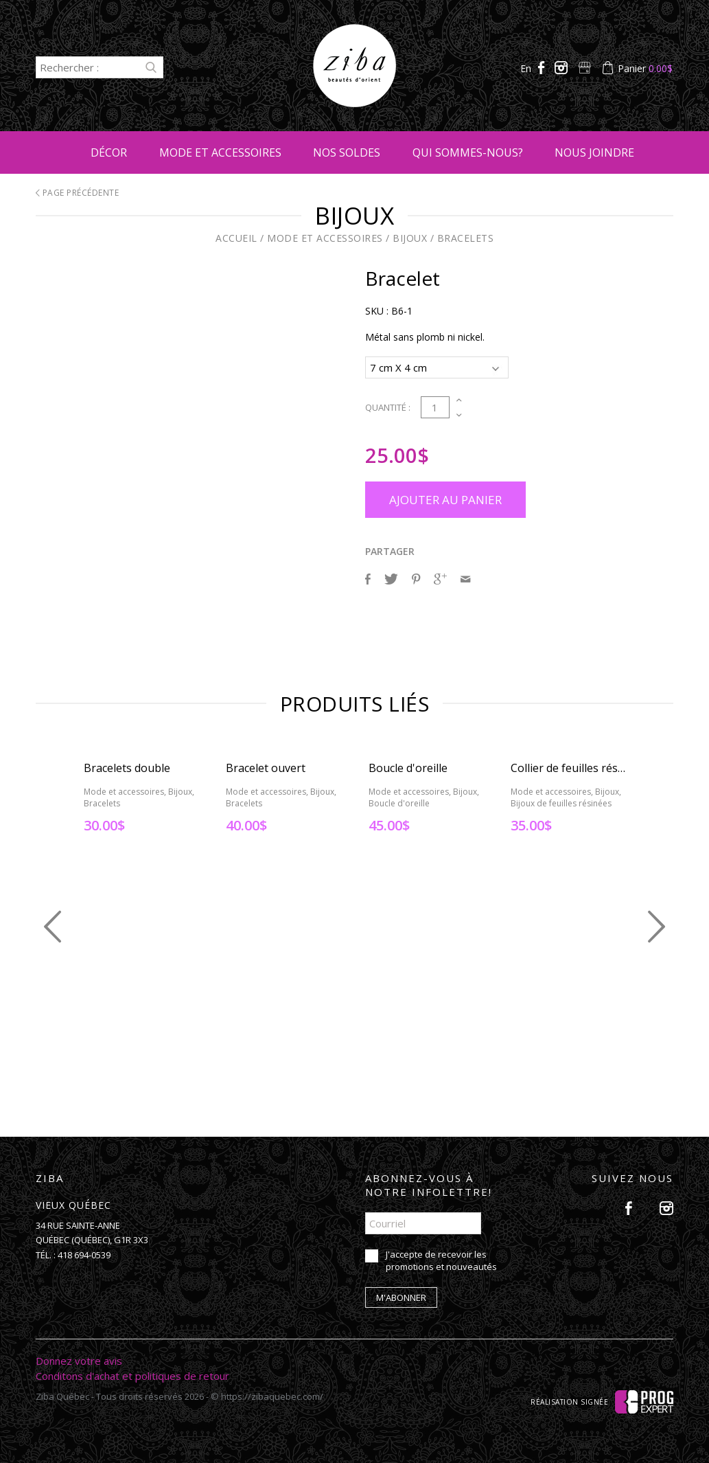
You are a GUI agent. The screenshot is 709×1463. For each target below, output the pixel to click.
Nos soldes (346, 152)
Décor (109, 152)
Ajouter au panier (445, 498)
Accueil (236, 238)
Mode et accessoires (220, 152)
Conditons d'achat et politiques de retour (132, 1374)
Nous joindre (594, 152)
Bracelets (465, 238)
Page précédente (77, 193)
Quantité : (387, 405)
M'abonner (401, 1295)
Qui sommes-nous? (467, 152)
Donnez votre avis (79, 1358)
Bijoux (410, 238)
